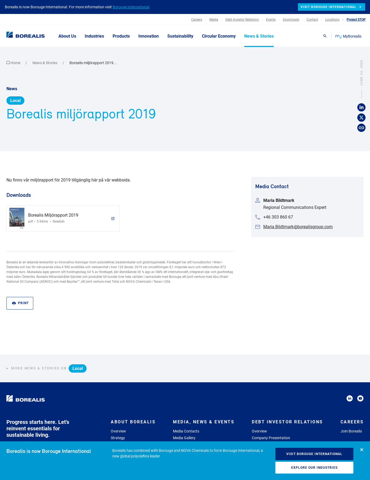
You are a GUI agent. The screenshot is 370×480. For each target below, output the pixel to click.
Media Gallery (184, 438)
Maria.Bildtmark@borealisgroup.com (298, 226)
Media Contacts (186, 431)
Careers (352, 421)
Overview (118, 431)
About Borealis (133, 421)
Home (13, 63)
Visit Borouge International (314, 454)
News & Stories (45, 63)
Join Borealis (351, 431)
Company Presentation (271, 438)
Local (15, 100)
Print (20, 303)
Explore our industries (314, 468)
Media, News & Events (203, 421)
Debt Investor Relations (287, 421)
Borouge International (131, 7)
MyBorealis (348, 36)
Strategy (118, 438)
